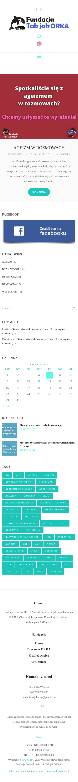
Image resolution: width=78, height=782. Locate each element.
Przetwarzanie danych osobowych (52, 771)
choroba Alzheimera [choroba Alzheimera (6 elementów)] (19, 503)
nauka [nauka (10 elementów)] (51, 544)
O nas (39, 643)
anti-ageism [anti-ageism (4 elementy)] (47, 489)
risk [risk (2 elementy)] (49, 557)
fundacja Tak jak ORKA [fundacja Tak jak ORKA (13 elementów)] (20, 523)
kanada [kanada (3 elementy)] (10, 544)
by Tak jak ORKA (39, 153)
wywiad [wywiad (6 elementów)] (55, 571)
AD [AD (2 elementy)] (7, 475)
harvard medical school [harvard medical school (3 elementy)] (22, 537)
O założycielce (39, 655)
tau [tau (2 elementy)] (67, 564)
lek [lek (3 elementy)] (37, 544)
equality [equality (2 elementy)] (11, 516)
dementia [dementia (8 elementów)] (31, 509)
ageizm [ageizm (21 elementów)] (49, 475)
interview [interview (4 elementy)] (64, 537)
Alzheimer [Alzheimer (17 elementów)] (46, 482)
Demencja (9, 276)
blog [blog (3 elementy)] (46, 496)
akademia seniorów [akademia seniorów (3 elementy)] (18, 482)
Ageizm (7, 261)
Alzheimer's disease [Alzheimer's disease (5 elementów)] (18, 489)
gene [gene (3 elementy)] (63, 523)
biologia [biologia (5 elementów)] (29, 496)
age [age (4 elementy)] (18, 475)
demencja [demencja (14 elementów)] (11, 509)
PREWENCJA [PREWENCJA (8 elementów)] (12, 557)
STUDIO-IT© (27, 759)
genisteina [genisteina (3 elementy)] (33, 530)
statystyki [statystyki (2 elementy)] (26, 564)
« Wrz (7, 405)
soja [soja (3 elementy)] (8, 564)
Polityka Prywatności (19, 771)
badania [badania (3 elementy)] (10, 496)
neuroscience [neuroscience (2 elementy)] (14, 551)
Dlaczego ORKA (39, 649)
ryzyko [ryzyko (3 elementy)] (64, 557)
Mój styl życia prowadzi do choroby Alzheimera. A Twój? (47, 444)
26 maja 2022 (27, 429)
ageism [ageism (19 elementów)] (32, 475)
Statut (39, 737)
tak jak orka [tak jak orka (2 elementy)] (49, 564)
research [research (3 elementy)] (33, 557)
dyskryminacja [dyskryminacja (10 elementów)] (55, 509)
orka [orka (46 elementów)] (34, 551)
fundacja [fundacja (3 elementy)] (31, 516)
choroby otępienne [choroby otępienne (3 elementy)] (53, 503)
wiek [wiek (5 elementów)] (40, 571)
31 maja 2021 (15, 153)
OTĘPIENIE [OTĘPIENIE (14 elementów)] (51, 551)
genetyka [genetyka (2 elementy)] (11, 530)
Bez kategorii (12, 269)
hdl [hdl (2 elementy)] (48, 537)
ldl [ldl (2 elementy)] (25, 544)
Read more (39, 192)
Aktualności (38, 661)
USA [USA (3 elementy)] (27, 571)
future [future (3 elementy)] (47, 523)
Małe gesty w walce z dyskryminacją (41, 424)
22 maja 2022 (27, 450)
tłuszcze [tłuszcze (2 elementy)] (11, 571)
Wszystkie (9, 291)
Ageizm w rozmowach (38, 147)
